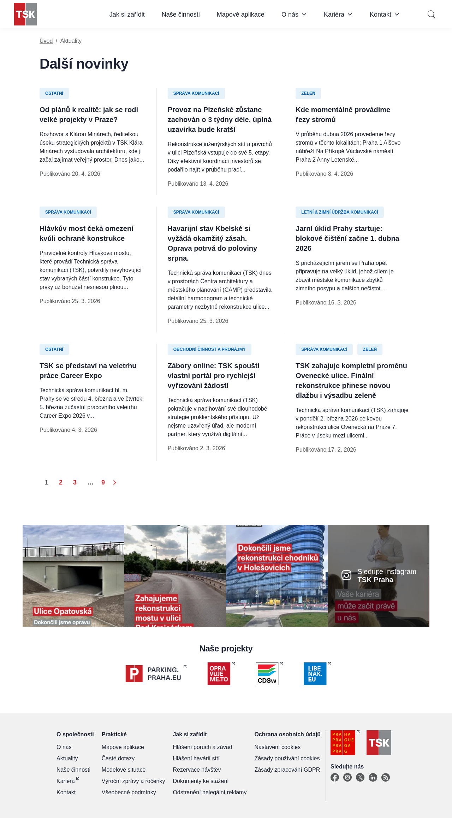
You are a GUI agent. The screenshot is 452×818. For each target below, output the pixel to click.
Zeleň (308, 93)
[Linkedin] (373, 778)
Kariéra (334, 14)
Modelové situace (124, 770)
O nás (289, 14)
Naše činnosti (181, 14)
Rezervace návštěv (197, 770)
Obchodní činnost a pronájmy (209, 349)
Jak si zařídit (127, 14)
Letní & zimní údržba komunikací (339, 212)
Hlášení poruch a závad (202, 747)
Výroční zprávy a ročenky (133, 781)
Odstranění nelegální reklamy (209, 792)
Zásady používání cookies (287, 758)
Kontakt (380, 14)
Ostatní (54, 93)
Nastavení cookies (277, 747)
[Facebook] (335, 778)
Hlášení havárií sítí (196, 758)
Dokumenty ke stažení (200, 781)
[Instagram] (347, 778)
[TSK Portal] (385, 778)
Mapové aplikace (240, 14)
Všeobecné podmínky (129, 792)
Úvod (46, 41)
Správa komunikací (196, 93)
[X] (360, 778)
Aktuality (67, 758)
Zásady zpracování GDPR (287, 770)
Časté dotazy (118, 758)
